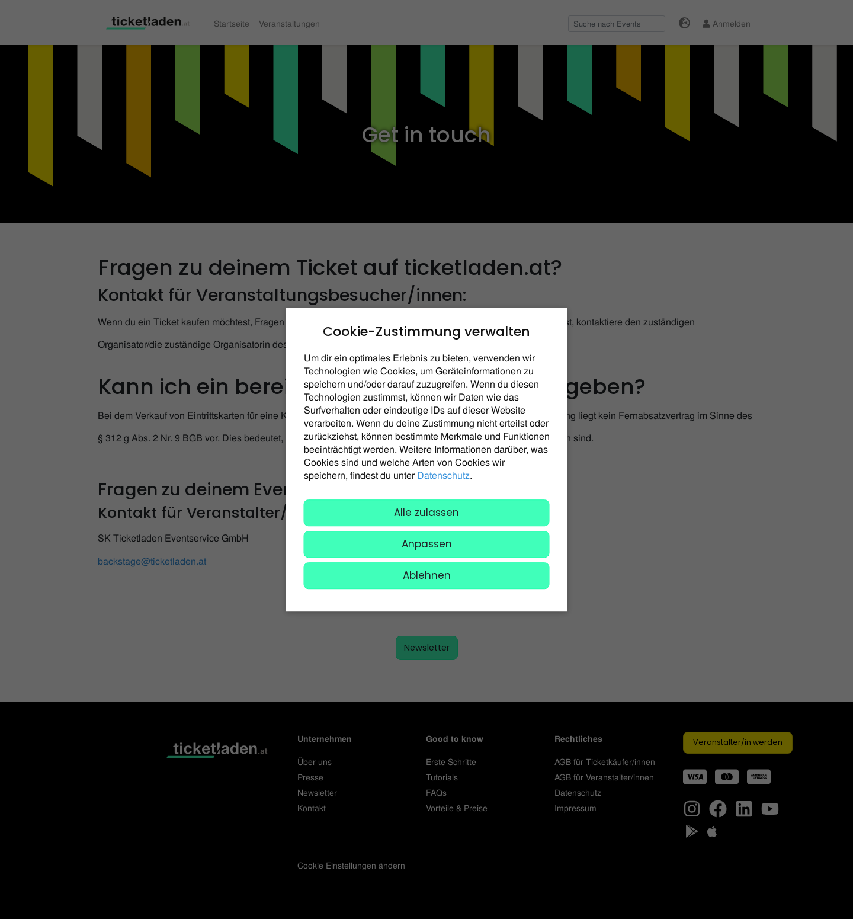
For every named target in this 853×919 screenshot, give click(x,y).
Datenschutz (443, 475)
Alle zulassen (426, 512)
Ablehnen (427, 575)
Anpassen (427, 544)
